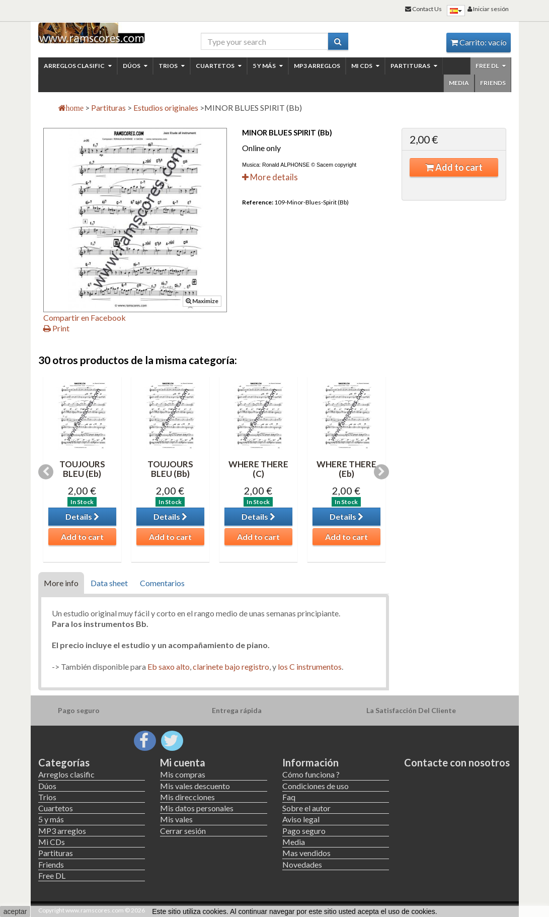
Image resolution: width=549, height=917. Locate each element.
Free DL (491, 65)
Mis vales (176, 819)
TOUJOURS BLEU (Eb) (82, 469)
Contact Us (423, 9)
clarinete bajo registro (231, 666)
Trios (172, 65)
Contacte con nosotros (457, 762)
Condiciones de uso (315, 786)
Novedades (302, 864)
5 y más (268, 65)
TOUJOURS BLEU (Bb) (170, 469)
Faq (288, 797)
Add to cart (454, 167)
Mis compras (182, 774)
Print (56, 328)
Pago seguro (304, 830)
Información (310, 762)
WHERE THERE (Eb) (346, 469)
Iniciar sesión (488, 9)
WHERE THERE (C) (258, 469)
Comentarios (162, 583)
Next (381, 471)
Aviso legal (301, 819)
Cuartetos (219, 65)
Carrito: (478, 42)
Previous (45, 471)
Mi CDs (365, 65)
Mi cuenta (182, 762)
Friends (493, 83)
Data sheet (109, 583)
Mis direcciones (187, 797)
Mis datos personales (196, 808)
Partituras (413, 65)
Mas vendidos (306, 853)
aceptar (15, 911)
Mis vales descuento (195, 786)
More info (61, 583)
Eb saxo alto (168, 666)
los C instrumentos (310, 666)
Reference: (257, 202)
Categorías (64, 762)
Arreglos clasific (78, 65)
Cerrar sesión (183, 830)
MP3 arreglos (317, 65)
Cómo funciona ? (311, 774)
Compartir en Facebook (84, 317)
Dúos (135, 65)
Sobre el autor (306, 808)
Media (459, 83)
